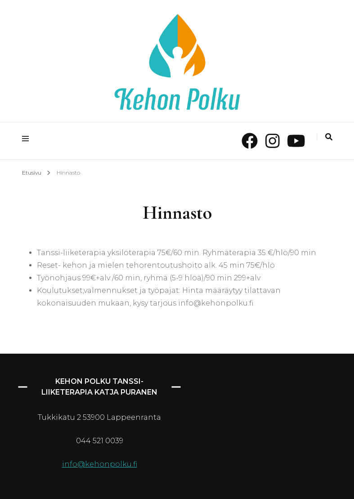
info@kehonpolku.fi (99, 464)
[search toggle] (328, 137)
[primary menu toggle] (27, 139)
